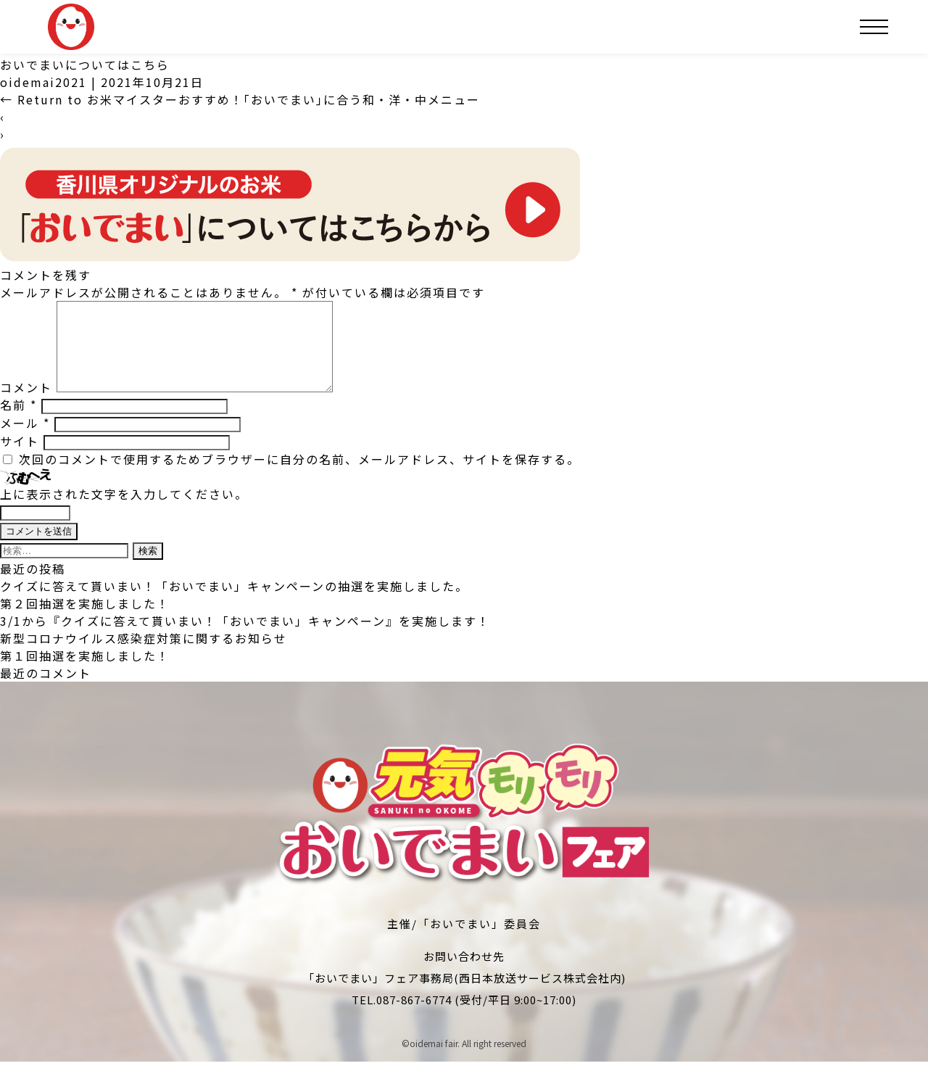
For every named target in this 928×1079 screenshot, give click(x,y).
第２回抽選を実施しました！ (85, 620)
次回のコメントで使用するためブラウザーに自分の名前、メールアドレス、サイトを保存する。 (299, 476)
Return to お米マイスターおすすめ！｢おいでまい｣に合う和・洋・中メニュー (240, 99)
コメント (26, 404)
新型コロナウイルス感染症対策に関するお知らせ (143, 655)
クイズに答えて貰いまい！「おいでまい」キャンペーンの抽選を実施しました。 (234, 603)
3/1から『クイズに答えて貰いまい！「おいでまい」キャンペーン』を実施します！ (245, 638)
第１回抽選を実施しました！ (85, 673)
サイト (19, 458)
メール (25, 440)
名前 (18, 422)
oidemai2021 (43, 82)
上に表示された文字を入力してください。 (124, 511)
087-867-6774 (414, 1017)
